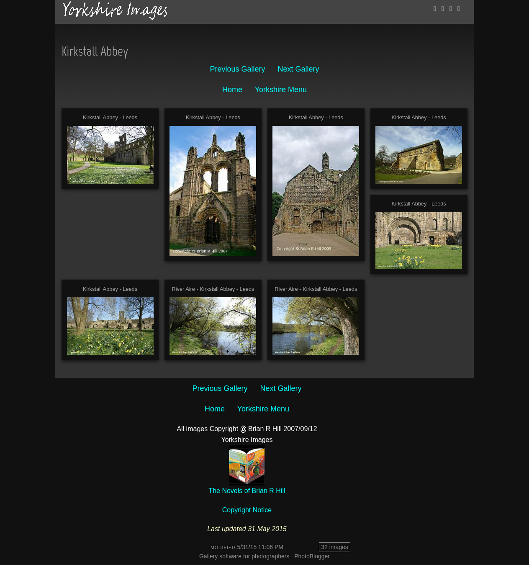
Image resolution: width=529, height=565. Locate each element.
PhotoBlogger (312, 556)
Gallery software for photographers (244, 556)
